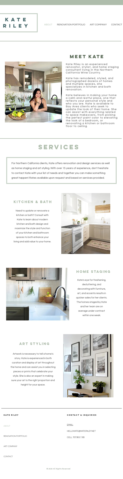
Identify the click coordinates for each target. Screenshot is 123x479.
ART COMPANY (10, 446)
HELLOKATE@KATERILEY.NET (81, 431)
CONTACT (8, 456)
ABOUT (7, 426)
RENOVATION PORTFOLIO (15, 436)
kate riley (17, 22)
